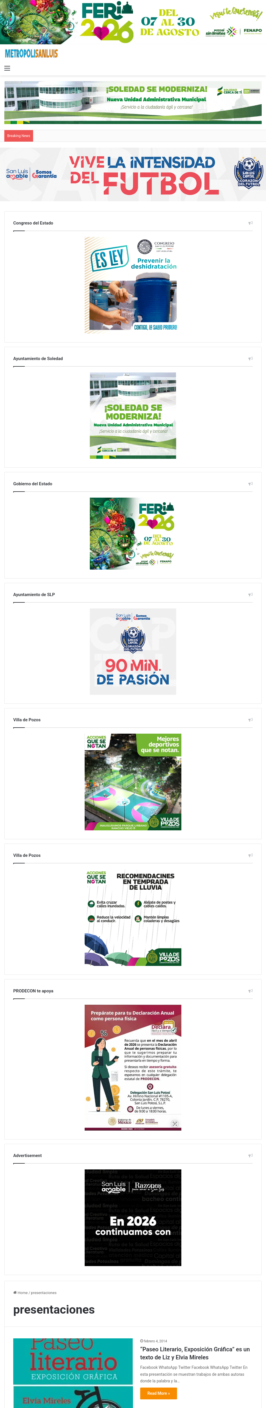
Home (20, 1293)
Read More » (158, 1393)
